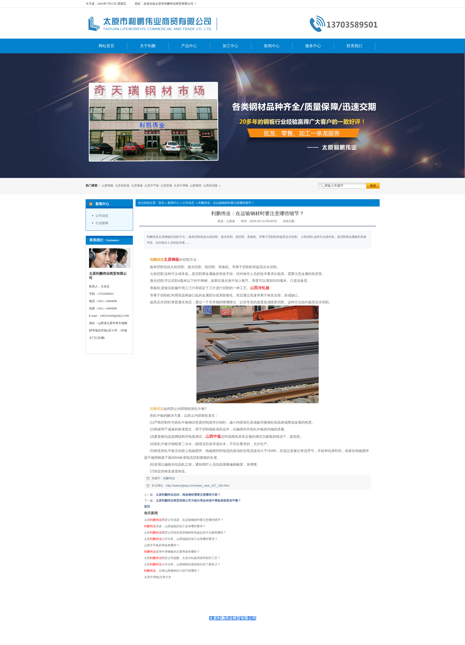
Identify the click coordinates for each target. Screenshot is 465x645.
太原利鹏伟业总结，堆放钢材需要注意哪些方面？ (188, 494)
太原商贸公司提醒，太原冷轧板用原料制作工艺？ (182, 558)
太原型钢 (166, 185)
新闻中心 (272, 46)
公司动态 (102, 216)
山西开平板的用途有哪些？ (161, 545)
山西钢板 (107, 185)
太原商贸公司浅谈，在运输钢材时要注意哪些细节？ (183, 520)
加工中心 (230, 46)
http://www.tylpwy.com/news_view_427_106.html (197, 485)
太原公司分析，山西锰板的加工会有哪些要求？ (180, 539)
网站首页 (106, 46)
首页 (161, 203)
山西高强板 (210, 185)
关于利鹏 (148, 46)
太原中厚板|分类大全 (157, 577)
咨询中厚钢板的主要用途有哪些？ (172, 551)
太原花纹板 (122, 185)
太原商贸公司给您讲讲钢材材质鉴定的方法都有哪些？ (185, 532)
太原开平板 (151, 185)
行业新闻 (102, 223)
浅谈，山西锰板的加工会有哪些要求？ (175, 526)
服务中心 (313, 46)
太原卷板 (137, 185)
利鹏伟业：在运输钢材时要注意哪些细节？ (226, 203)
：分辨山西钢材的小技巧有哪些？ (172, 570)
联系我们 (354, 46)
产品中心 (189, 46)
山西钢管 (196, 185)
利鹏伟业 (169, 478)
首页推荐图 (286, 606)
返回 (147, 506)
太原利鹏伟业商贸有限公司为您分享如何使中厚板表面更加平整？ (198, 500)
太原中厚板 (181, 185)
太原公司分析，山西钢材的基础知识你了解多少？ (182, 564)
